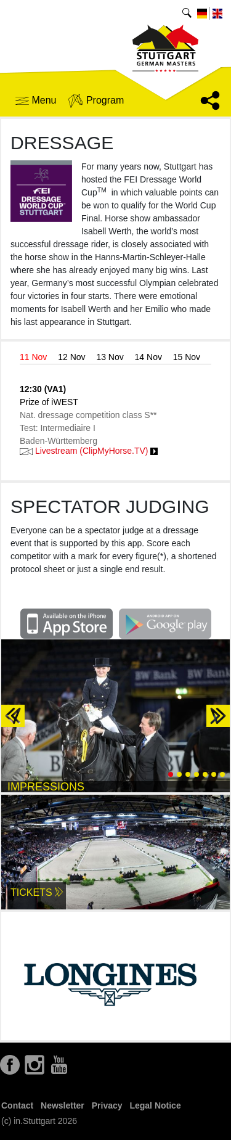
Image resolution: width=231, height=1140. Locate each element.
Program (96, 101)
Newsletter (62, 1105)
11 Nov (33, 357)
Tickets (36, 892)
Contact (17, 1105)
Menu (35, 100)
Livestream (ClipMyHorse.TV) (89, 451)
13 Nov (109, 357)
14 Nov (148, 357)
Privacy (107, 1105)
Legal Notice (154, 1105)
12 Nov (71, 357)
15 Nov (186, 357)
